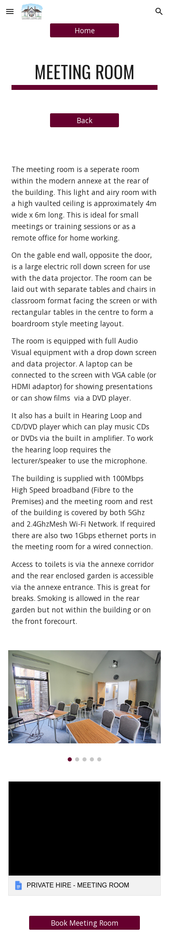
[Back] (84, 120)
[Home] (84, 30)
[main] (84, 75)
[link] (84, 838)
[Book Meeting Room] (84, 923)
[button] (10, 11)
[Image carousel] (84, 706)
